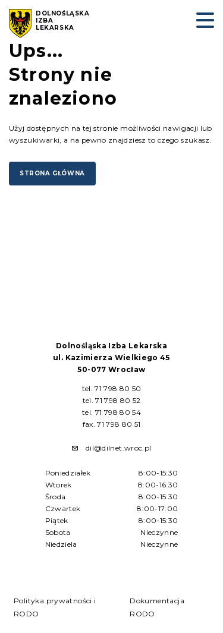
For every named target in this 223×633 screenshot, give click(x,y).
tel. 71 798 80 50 (112, 388)
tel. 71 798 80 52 (112, 400)
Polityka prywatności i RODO (55, 607)
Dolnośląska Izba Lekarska (63, 21)
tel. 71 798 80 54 (111, 412)
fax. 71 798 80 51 (112, 424)
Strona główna (52, 173)
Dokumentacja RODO (157, 607)
